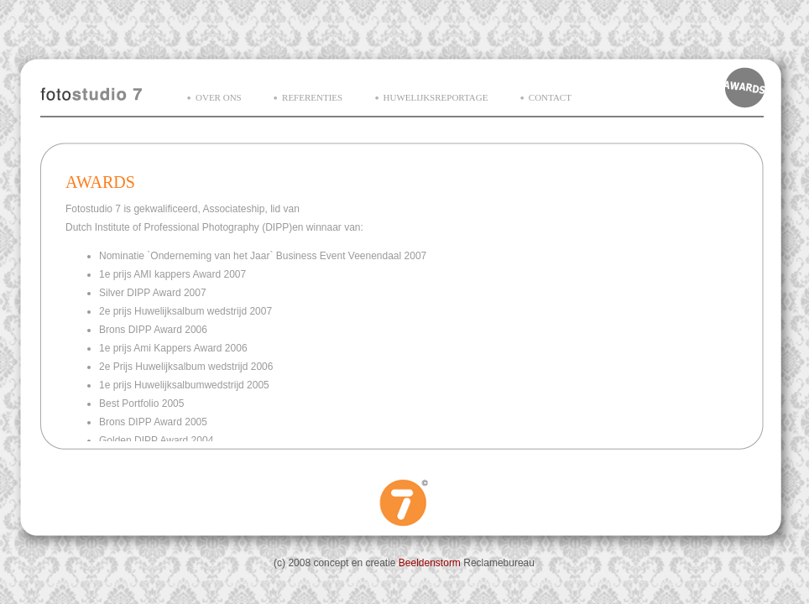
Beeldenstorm (430, 563)
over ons (219, 97)
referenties (312, 97)
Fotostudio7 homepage (91, 92)
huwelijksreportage (436, 97)
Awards (745, 87)
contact (550, 97)
